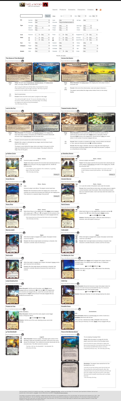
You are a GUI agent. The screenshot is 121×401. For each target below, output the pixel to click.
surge (81, 264)
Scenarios (71, 10)
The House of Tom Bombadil (15, 58)
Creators (90, 10)
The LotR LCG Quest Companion (61, 392)
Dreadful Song (65, 306)
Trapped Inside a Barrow (69, 108)
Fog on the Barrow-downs (69, 331)
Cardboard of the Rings (55, 391)
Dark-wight (9, 255)
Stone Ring (9, 204)
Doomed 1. (26, 311)
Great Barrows (27, 136)
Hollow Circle (49, 82)
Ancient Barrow (66, 179)
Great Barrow (30, 82)
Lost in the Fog (11, 108)
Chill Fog (64, 281)
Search (54, 10)
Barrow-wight (10, 230)
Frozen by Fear (10, 306)
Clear (54, 16)
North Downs (65, 204)
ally (113, 188)
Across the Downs (67, 58)
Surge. (21, 311)
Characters (81, 10)
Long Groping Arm (12, 281)
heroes (54, 262)
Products (63, 10)
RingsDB (36, 392)
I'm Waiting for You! (67, 255)
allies (102, 136)
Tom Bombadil (11, 331)
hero (95, 315)
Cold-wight (64, 230)
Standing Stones (39, 82)
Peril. (25, 186)
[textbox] (31, 15)
